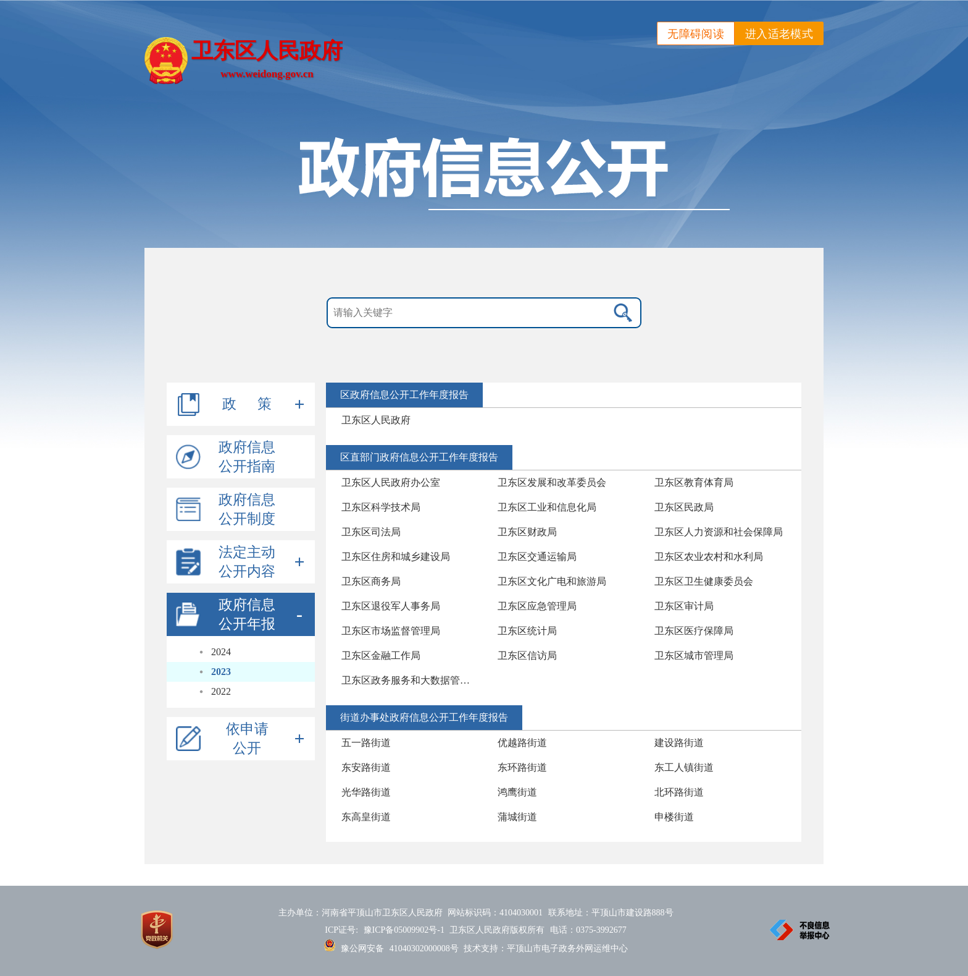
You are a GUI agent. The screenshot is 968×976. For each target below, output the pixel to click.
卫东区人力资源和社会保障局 (718, 532)
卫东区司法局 (371, 532)
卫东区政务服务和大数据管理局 (410, 680)
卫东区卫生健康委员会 (703, 581)
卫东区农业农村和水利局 (708, 556)
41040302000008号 (424, 948)
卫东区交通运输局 (537, 556)
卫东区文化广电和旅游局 (552, 581)
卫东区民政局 (684, 507)
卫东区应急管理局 (537, 606)
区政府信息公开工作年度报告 (404, 394)
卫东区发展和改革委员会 (552, 482)
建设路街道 (679, 742)
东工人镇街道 (684, 767)
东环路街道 (522, 767)
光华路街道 (366, 792)
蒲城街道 (517, 817)
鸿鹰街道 (517, 792)
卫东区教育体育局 (693, 482)
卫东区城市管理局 (693, 655)
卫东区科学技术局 (380, 507)
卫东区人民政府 (376, 420)
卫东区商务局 (371, 581)
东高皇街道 (366, 817)
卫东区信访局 (527, 655)
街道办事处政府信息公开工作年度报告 (424, 717)
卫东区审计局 (684, 606)
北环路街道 (679, 792)
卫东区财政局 (527, 532)
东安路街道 (366, 767)
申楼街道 (674, 817)
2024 (221, 652)
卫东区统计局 (527, 631)
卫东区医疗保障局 (693, 631)
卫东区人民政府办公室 (390, 482)
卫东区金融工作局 (380, 655)
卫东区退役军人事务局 (390, 606)
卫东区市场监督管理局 (390, 631)
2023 (221, 671)
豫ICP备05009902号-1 (404, 930)
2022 (221, 691)
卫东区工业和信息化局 (547, 507)
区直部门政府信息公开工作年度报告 (419, 457)
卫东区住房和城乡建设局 (395, 556)
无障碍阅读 (695, 34)
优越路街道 (522, 742)
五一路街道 (366, 742)
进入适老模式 (779, 34)
